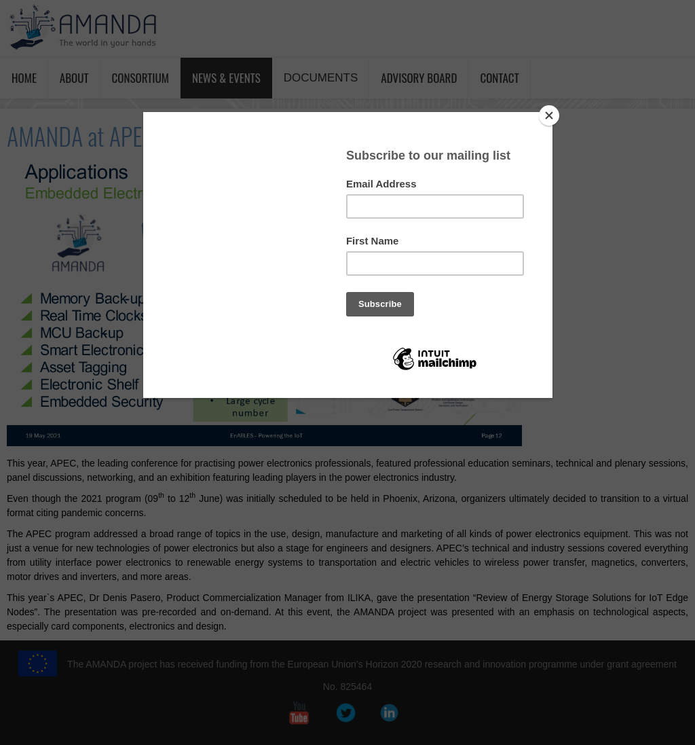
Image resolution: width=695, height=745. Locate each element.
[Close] (549, 115)
